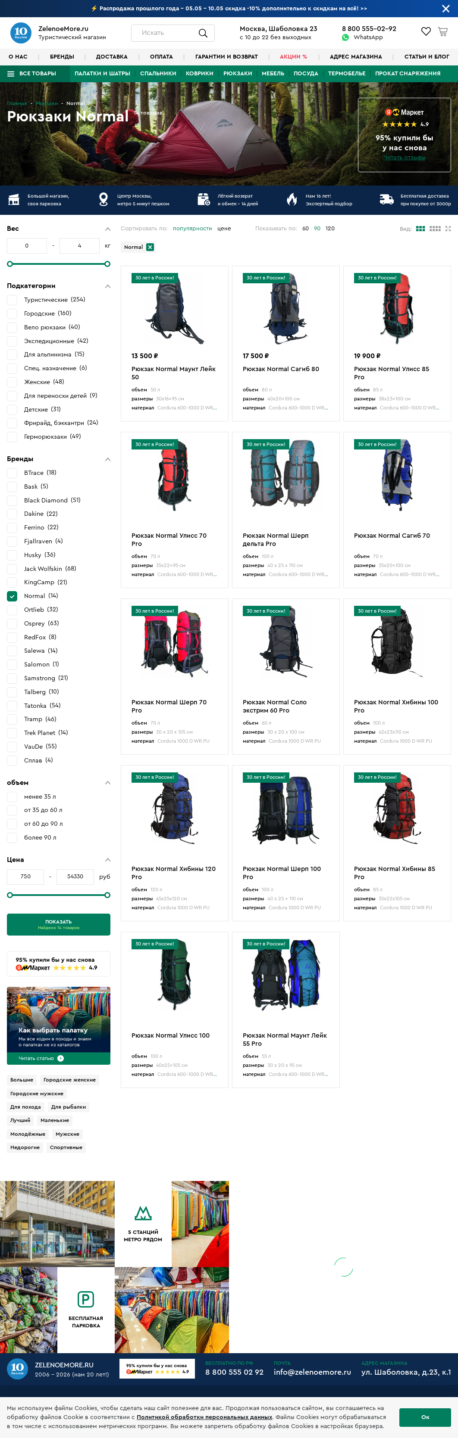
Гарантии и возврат (226, 57)
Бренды (62, 57)
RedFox (40, 637)
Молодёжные (27, 1134)
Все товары (37, 74)
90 (317, 229)
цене (224, 229)
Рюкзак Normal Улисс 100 (171, 1035)
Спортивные (66, 1147)
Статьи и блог (427, 57)
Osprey (41, 623)
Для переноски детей (60, 395)
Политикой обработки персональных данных (204, 1417)
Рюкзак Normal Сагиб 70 (392, 536)
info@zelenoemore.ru (312, 1372)
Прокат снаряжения (408, 74)
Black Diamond (52, 500)
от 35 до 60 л (43, 810)
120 (330, 229)
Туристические (54, 299)
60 (305, 229)
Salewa (41, 651)
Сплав (38, 760)
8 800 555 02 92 (234, 1372)
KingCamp (45, 582)
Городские (48, 313)
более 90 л (40, 837)
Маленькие (55, 1120)
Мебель (273, 74)
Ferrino (41, 527)
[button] (58, 228)
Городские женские (70, 1079)
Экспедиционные (56, 341)
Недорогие (25, 1147)
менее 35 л (40, 796)
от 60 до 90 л (43, 824)
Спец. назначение (55, 368)
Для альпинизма (54, 354)
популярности (192, 229)
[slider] (10, 264)
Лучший (20, 1120)
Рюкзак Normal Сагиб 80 (281, 369)
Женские (44, 381)
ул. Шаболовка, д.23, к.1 (406, 1372)
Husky (40, 555)
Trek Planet (46, 732)
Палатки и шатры (102, 74)
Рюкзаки (237, 74)
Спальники (158, 74)
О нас (18, 57)
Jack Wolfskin (50, 568)
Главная (17, 103)
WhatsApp (368, 37)
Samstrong (46, 678)
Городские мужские (36, 1093)
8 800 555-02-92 (369, 28)
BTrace (40, 472)
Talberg (41, 691)
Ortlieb (41, 609)
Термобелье (347, 74)
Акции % (293, 57)
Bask (36, 486)
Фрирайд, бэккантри (61, 422)
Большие (21, 1079)
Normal (41, 595)
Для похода (25, 1106)
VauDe (40, 746)
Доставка (112, 57)
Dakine (41, 514)
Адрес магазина (356, 57)
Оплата (161, 57)
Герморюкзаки (52, 436)
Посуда (306, 74)
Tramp (40, 719)
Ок (425, 1417)
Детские (42, 409)
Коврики (199, 74)
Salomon (41, 664)
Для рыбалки (68, 1106)
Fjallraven (43, 541)
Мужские (67, 1134)
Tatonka (42, 705)
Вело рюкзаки (52, 327)
